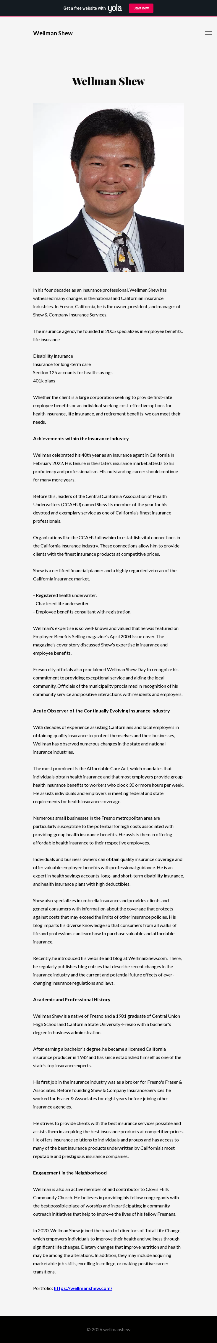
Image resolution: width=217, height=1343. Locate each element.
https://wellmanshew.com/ (83, 1288)
